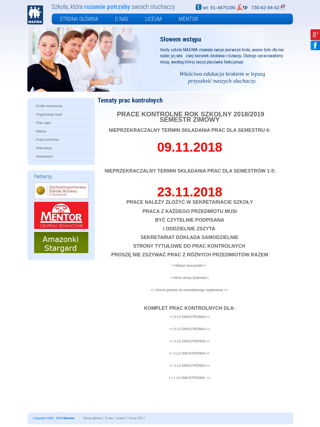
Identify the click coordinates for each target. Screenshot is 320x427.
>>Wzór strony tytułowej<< (189, 278)
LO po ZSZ (136, 418)
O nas (121, 19)
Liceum (153, 19)
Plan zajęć (43, 123)
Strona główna (79, 19)
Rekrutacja (44, 148)
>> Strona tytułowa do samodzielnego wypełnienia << (190, 290)
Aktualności (44, 156)
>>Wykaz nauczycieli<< (189, 265)
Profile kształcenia (49, 106)
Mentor (188, 19)
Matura (41, 131)
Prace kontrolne (47, 140)
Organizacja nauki (49, 114)
